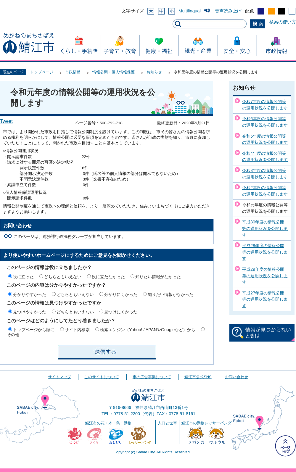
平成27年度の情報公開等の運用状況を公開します (265, 299)
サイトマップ (59, 377)
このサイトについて (101, 377)
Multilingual (189, 10)
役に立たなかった (108, 276)
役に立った (23, 276)
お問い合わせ (236, 377)
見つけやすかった (29, 312)
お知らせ (154, 72)
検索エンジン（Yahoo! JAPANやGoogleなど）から (147, 329)
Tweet (6, 121)
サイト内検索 (77, 329)
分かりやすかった (29, 294)
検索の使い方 (282, 21)
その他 (13, 334)
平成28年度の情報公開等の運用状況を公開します (265, 252)
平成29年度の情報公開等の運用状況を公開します (265, 275)
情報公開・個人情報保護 (113, 72)
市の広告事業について (152, 377)
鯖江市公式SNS (197, 377)
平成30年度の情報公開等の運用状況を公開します (265, 228)
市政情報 (73, 72)
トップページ (41, 72)
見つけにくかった (120, 312)
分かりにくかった (120, 294)
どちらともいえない (62, 276)
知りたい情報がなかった (158, 276)
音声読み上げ (228, 10)
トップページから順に (33, 329)
